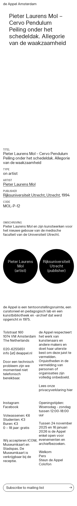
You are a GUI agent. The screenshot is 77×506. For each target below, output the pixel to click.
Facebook (10, 407)
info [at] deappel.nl (17, 353)
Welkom (45, 452)
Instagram (11, 403)
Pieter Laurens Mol (19, 184)
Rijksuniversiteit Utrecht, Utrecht (31, 195)
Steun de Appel (51, 460)
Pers (42, 456)
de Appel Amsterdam (20, 4)
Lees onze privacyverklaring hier (56, 388)
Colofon (45, 464)
